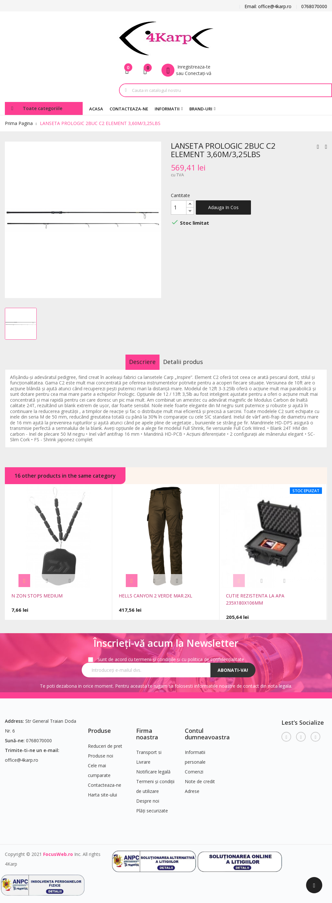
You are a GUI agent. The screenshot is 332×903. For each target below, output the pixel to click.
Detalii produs (189, 362)
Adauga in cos (223, 207)
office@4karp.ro (21, 756)
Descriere (136, 362)
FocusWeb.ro (58, 850)
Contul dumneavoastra (207, 730)
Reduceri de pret (105, 742)
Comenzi (194, 768)
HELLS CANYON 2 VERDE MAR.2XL (155, 596)
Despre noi (147, 797)
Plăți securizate (152, 807)
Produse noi (100, 752)
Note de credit (200, 778)
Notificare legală (153, 768)
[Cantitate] (178, 207)
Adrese (192, 787)
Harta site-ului (102, 791)
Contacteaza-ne (104, 781)
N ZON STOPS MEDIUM (37, 596)
